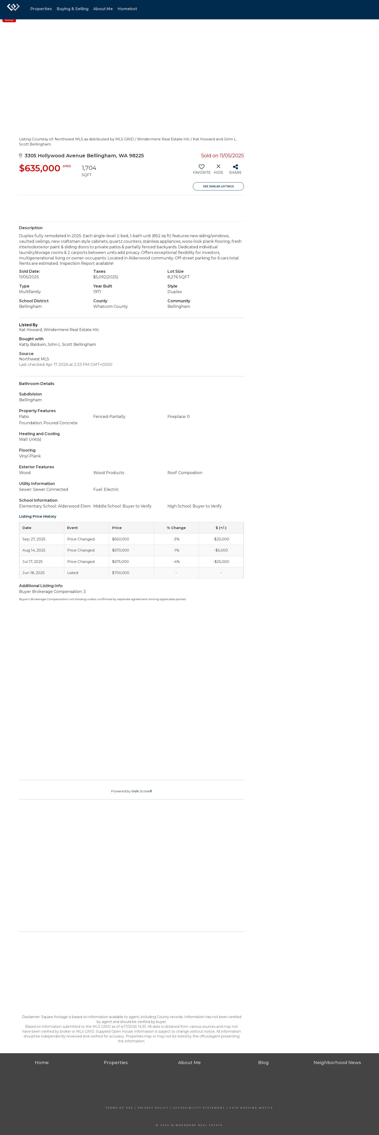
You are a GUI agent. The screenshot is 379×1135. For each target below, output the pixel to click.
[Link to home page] (13, 9)
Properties (41, 9)
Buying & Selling (72, 9)
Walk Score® (141, 791)
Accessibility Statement (199, 1107)
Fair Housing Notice (251, 1107)
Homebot (127, 9)
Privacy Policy (153, 1107)
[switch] (201, 171)
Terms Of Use (119, 1107)
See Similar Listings (218, 186)
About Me (103, 9)
